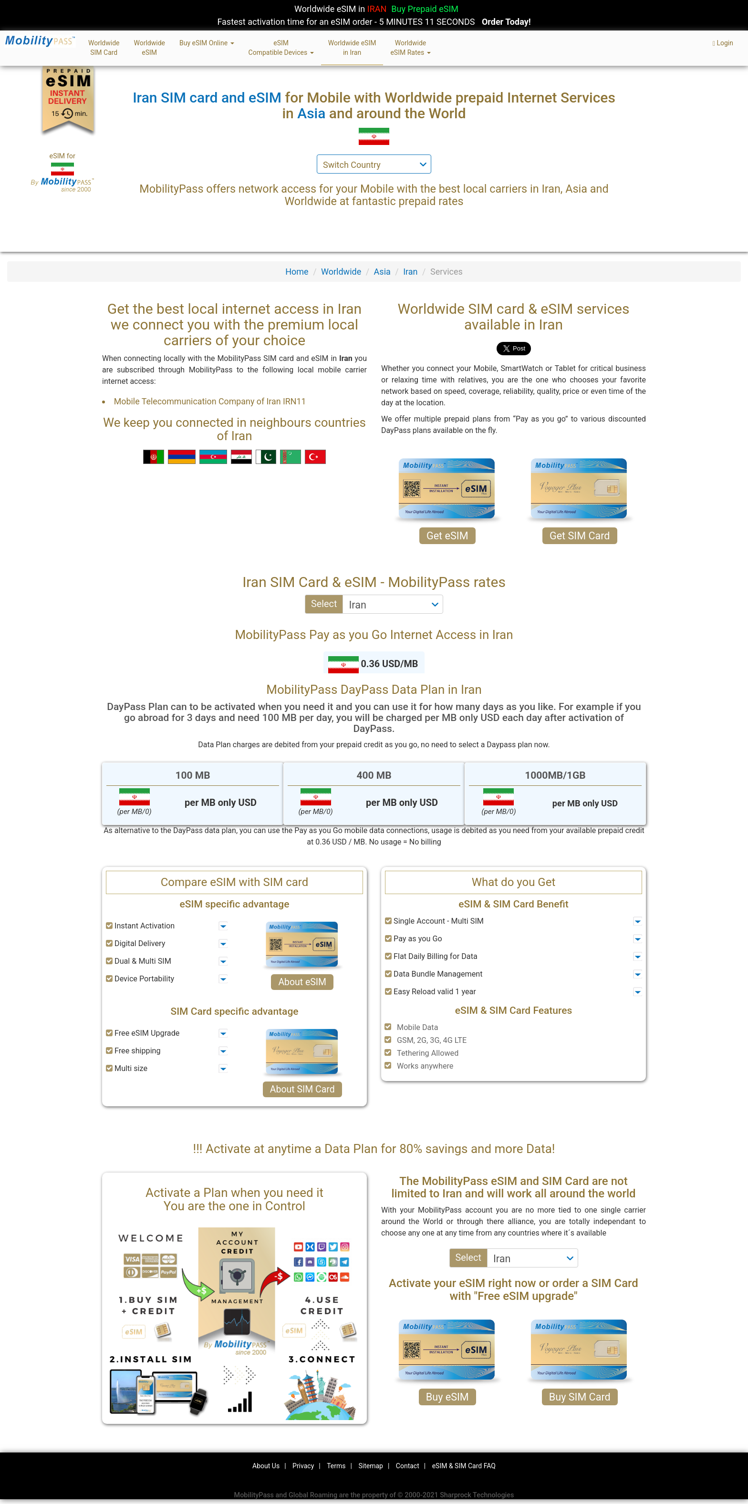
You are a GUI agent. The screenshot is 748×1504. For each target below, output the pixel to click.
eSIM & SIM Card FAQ (464, 1466)
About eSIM (302, 982)
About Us (266, 1466)
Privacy (303, 1466)
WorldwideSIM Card (103, 47)
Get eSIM (447, 536)
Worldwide (341, 272)
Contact (407, 1466)
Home (296, 272)
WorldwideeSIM (149, 47)
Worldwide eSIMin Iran (352, 47)
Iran (410, 272)
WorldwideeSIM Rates (410, 47)
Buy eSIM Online (206, 43)
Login (723, 43)
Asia (382, 272)
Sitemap (370, 1466)
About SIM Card (302, 1089)
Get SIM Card (580, 536)
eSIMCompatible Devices (281, 47)
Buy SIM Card (580, 1397)
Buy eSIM (447, 1397)
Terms (336, 1466)
